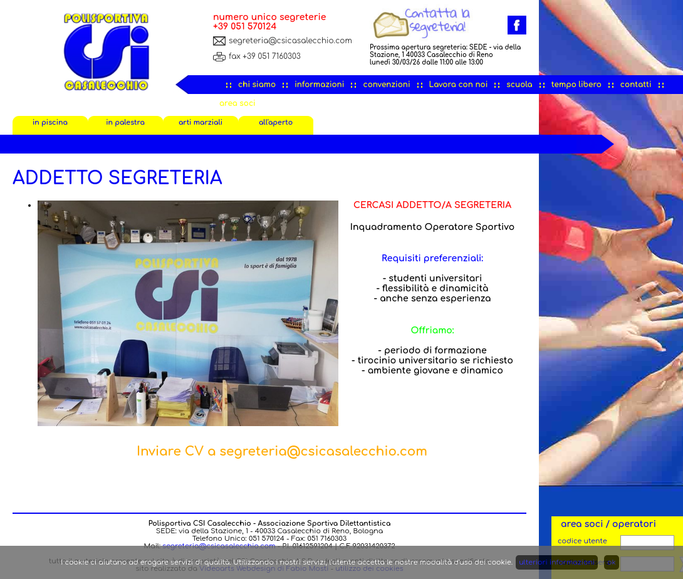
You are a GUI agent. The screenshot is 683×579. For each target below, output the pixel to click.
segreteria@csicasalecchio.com (290, 40)
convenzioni (386, 84)
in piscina (50, 122)
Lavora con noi (458, 84)
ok (611, 562)
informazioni (319, 84)
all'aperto (276, 122)
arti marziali (200, 122)
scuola (519, 84)
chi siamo (257, 84)
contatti (636, 84)
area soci (237, 103)
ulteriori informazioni (557, 562)
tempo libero (576, 84)
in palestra (125, 122)
